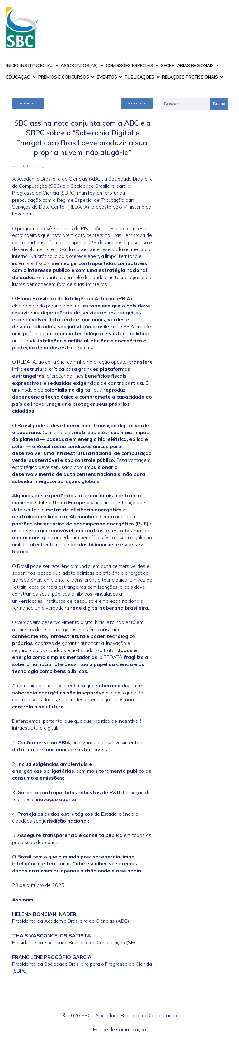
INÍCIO (12, 65)
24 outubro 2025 (28, 166)
